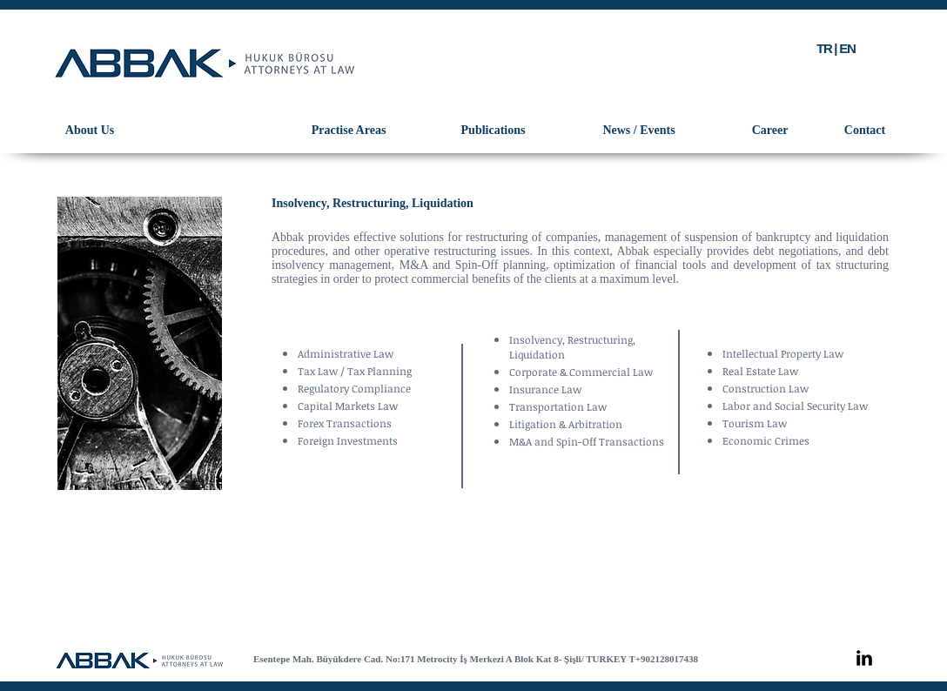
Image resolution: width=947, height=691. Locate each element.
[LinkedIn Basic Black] (864, 658)
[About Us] (89, 130)
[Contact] (864, 130)
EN (847, 48)
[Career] (770, 130)
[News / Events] (639, 130)
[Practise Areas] (349, 130)
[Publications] (493, 130)
